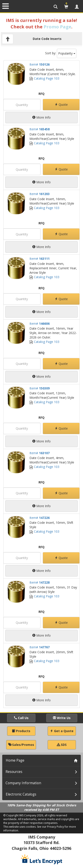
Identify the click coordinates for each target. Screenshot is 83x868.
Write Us (62, 718)
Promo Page (57, 27)
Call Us (21, 718)
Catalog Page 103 (44, 78)
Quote (61, 104)
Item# (39, 64)
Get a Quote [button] (61, 731)
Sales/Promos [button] (21, 745)
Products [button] (21, 731)
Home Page (15, 760)
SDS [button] (62, 745)
